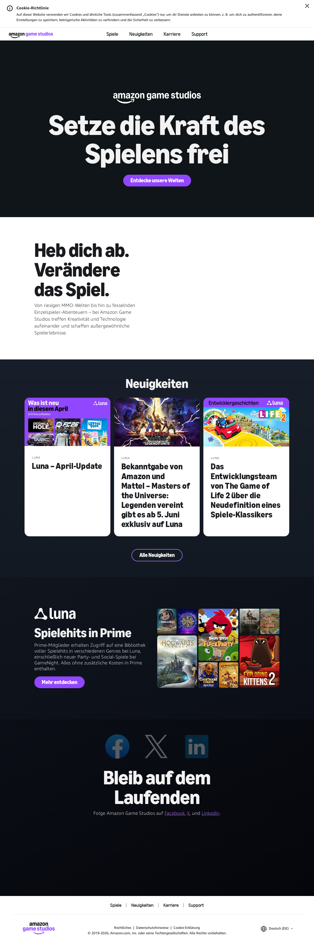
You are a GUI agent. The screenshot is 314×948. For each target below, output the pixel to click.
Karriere (172, 34)
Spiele (112, 34)
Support (200, 34)
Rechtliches (122, 927)
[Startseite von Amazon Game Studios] (31, 35)
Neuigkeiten (141, 34)
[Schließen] (307, 6)
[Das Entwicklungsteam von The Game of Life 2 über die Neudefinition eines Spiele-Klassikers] (246, 423)
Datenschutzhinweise (152, 927)
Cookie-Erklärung (186, 927)
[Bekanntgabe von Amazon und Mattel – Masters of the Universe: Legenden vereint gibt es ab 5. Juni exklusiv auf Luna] (157, 423)
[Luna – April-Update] (67, 422)
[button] (276, 928)
